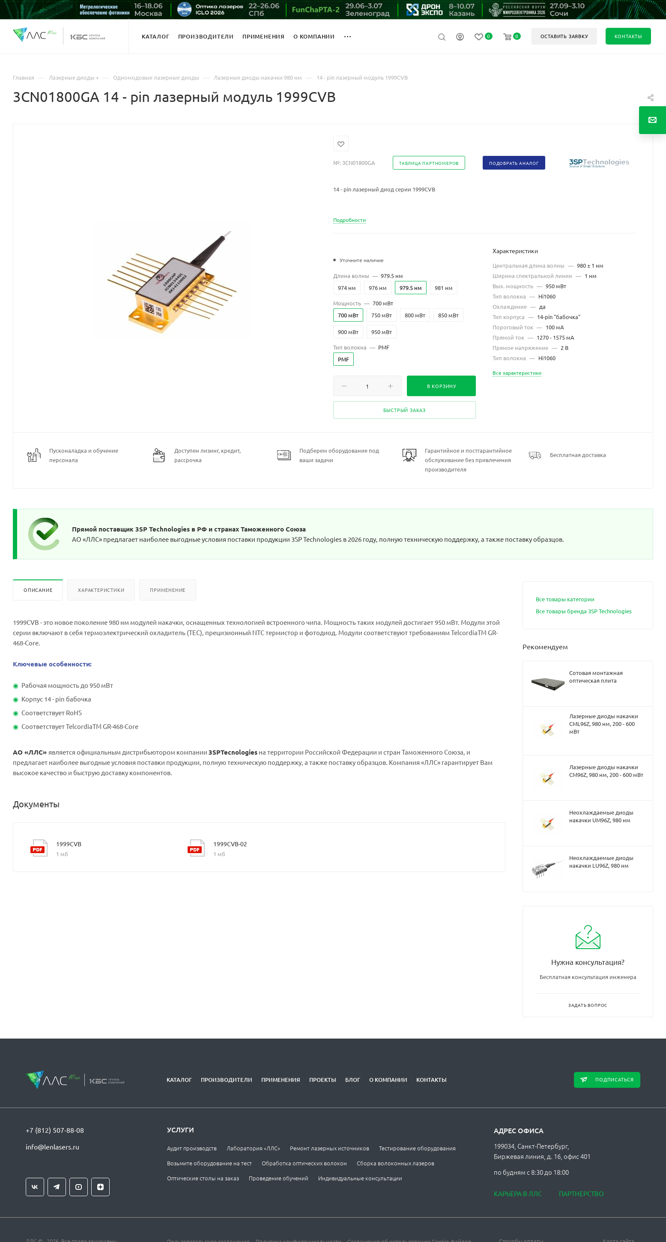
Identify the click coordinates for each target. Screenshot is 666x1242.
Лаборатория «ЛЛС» (253, 1148)
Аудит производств (192, 1148)
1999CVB (68, 844)
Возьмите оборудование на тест (209, 1163)
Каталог (179, 1080)
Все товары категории (565, 599)
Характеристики (101, 589)
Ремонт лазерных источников (329, 1148)
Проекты (322, 1080)
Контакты (431, 1080)
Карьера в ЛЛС (518, 1193)
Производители (226, 1080)
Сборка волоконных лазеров (395, 1163)
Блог (352, 1080)
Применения (280, 1080)
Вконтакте (35, 1187)
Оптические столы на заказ (203, 1178)
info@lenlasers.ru (52, 1146)
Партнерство (581, 1193)
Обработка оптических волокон (304, 1163)
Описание (38, 589)
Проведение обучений (278, 1178)
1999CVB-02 (230, 844)
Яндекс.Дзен (100, 1187)
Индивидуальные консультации (360, 1178)
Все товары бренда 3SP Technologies (584, 611)
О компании (388, 1080)
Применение (167, 589)
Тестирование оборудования (417, 1148)
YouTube (78, 1187)
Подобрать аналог (514, 163)
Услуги (180, 1129)
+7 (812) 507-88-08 (55, 1130)
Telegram (57, 1187)
